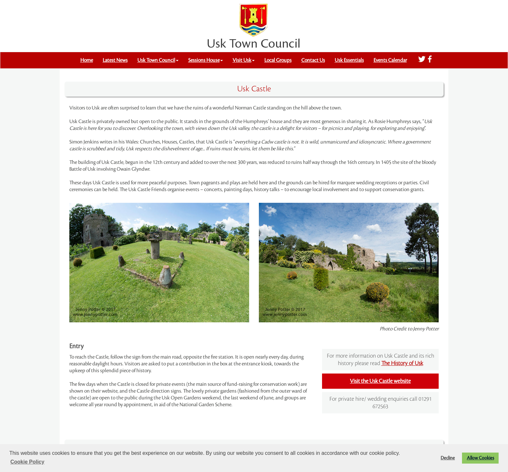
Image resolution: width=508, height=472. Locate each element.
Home (86, 60)
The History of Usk (402, 363)
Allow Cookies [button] (480, 457)
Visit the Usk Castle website (380, 381)
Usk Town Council (158, 60)
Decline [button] (448, 457)
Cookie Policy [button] (27, 462)
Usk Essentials (349, 60)
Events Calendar (390, 60)
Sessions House (205, 60)
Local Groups (278, 60)
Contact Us (313, 60)
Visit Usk (244, 60)
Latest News (115, 60)
